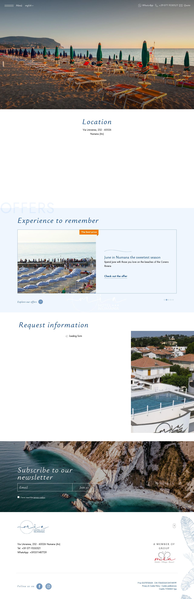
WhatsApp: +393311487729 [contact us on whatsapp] (32, 552)
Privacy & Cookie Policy (151, 586)
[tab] (164, 300)
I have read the (32, 497)
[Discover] (115, 274)
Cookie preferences (169, 586)
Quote (184, 5)
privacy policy (39, 497)
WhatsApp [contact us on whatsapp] (145, 5)
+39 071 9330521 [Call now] (166, 5)
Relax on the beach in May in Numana (133, 259)
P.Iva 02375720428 (145, 583)
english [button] (29, 5)
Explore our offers (30, 301)
